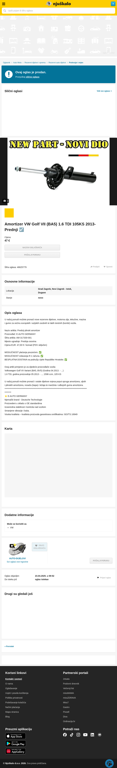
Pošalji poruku (32, 255)
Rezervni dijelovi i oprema (35, 63)
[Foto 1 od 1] (9, 212)
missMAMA (68, 693)
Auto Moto (17, 63)
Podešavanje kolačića (15, 702)
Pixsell (66, 712)
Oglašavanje (11, 688)
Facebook (65, 735)
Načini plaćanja (12, 707)
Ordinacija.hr (69, 721)
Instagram (78, 735)
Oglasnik (6, 63)
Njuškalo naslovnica (58, 3)
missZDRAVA (69, 698)
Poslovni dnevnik (71, 683)
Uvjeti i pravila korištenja (16, 693)
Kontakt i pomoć (13, 679)
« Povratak (9, 646)
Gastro (66, 707)
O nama (9, 683)
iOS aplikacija (15, 736)
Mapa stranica (12, 712)
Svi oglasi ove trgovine (17, 562)
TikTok (71, 735)
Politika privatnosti (14, 698)
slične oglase (32, 77)
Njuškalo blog (99, 735)
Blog (7, 716)
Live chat (109, 763)
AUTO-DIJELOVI (17, 558)
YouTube (85, 735)
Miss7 (66, 702)
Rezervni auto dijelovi (57, 63)
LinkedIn (92, 735)
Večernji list (68, 688)
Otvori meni (3, 4)
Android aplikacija (15, 743)
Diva (65, 716)
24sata (66, 679)
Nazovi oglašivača (32, 248)
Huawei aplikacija (15, 751)
